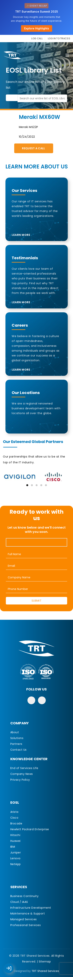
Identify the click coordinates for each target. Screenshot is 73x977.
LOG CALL (36, 38)
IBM (12, 847)
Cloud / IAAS (19, 902)
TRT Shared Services (45, 971)
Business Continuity (24, 896)
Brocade (16, 823)
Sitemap (45, 961)
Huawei (15, 841)
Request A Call (33, 148)
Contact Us (18, 750)
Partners (16, 744)
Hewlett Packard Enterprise (29, 829)
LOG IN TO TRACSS (59, 38)
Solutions (17, 738)
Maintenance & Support (27, 913)
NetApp (15, 864)
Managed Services (23, 919)
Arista (14, 812)
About (14, 732)
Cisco (14, 818)
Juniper (15, 852)
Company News (21, 774)
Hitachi (15, 835)
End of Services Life (24, 768)
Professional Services (25, 925)
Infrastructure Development (30, 908)
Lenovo (15, 858)
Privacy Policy (20, 780)
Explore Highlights (36, 28)
